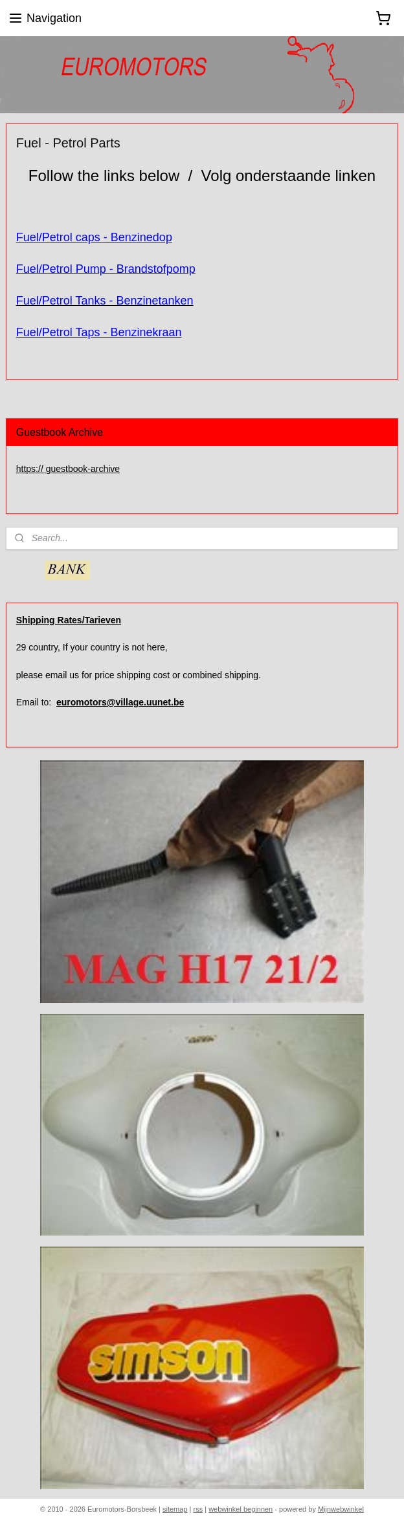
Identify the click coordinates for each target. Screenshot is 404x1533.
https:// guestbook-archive (68, 469)
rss (198, 1509)
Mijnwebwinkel (341, 1509)
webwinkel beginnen (240, 1509)
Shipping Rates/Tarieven (68, 620)
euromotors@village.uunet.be (120, 702)
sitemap (175, 1509)
